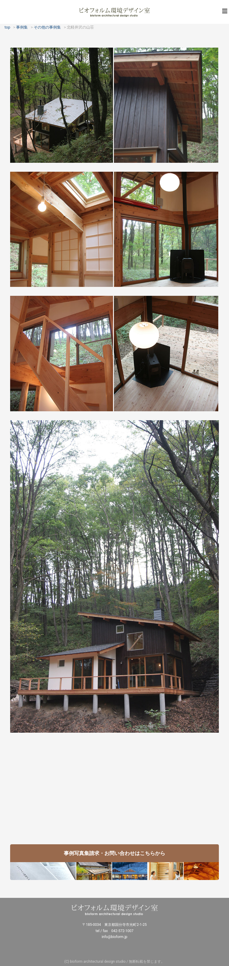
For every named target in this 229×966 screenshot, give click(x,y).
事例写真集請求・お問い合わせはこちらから (114, 853)
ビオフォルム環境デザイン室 (114, 12)
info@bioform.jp (114, 937)
